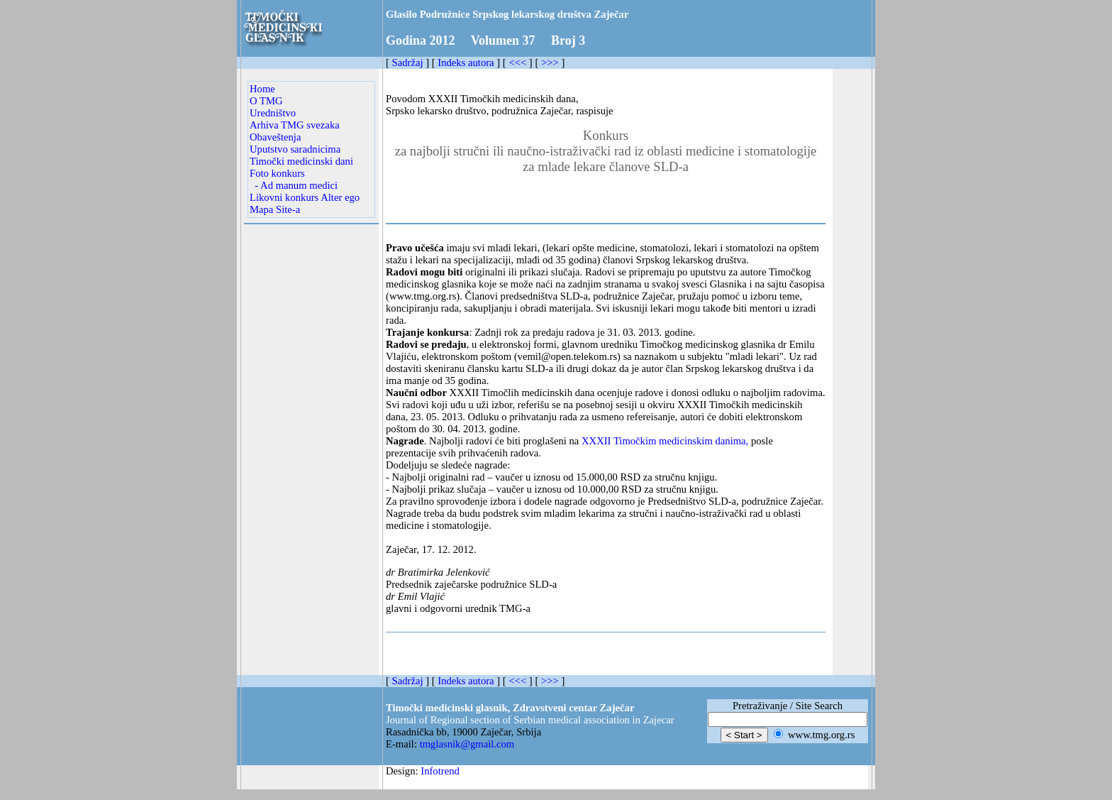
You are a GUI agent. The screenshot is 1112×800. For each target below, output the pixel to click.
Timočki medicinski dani (301, 161)
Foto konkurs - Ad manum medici (294, 179)
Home (262, 88)
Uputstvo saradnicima (295, 149)
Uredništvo (273, 113)
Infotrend (440, 771)
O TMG (266, 100)
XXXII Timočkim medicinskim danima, (665, 440)
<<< (517, 62)
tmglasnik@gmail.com (467, 744)
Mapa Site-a (275, 209)
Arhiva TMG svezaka (295, 125)
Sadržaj (407, 62)
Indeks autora (466, 62)
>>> (550, 62)
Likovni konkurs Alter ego (305, 197)
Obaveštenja (275, 137)
